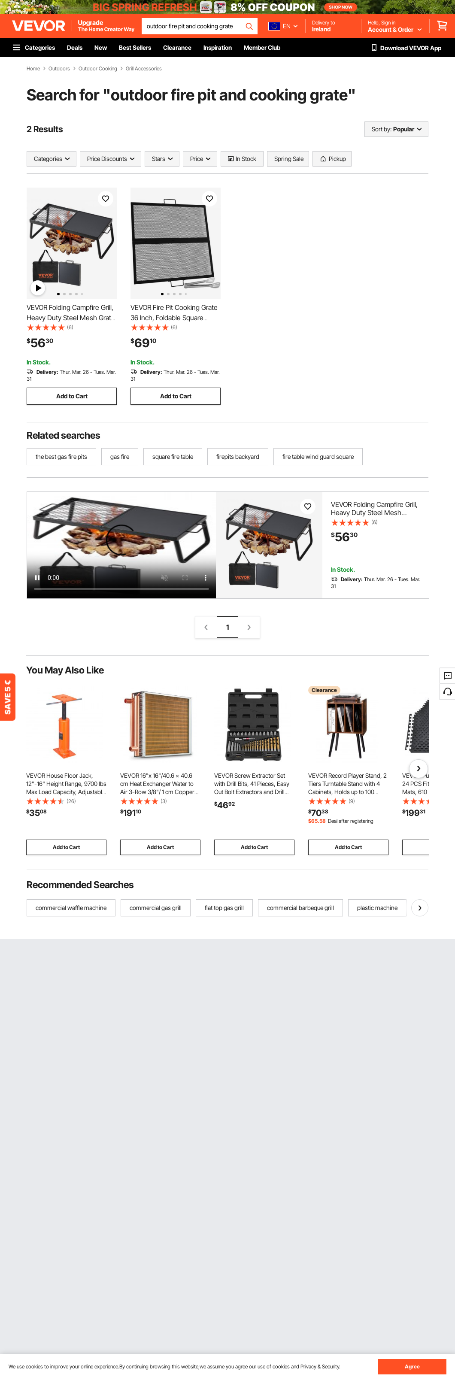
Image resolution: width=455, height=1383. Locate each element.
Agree (412, 1366)
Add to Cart (72, 396)
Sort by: (381, 129)
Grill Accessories (144, 69)
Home (33, 69)
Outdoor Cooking (98, 69)
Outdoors (59, 69)
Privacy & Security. (320, 1366)
